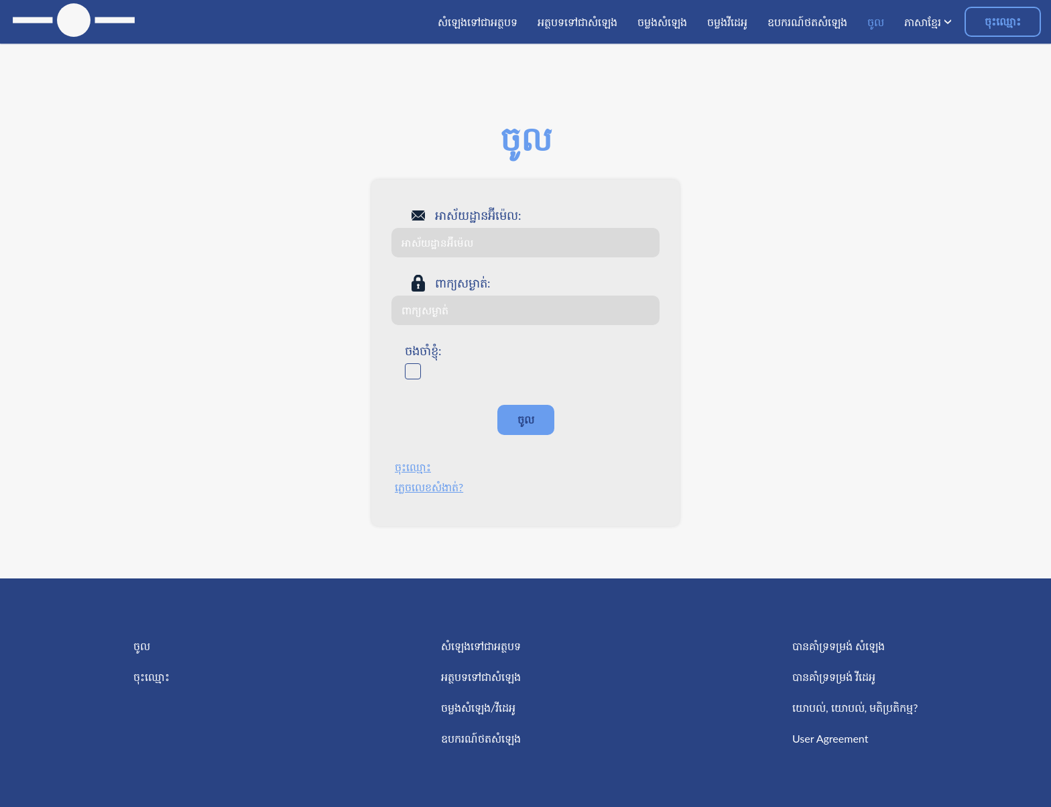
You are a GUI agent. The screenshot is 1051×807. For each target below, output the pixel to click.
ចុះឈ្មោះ (1003, 21)
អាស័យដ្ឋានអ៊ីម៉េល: (478, 215)
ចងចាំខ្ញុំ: (423, 350)
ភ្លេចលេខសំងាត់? (429, 487)
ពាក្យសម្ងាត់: (463, 282)
